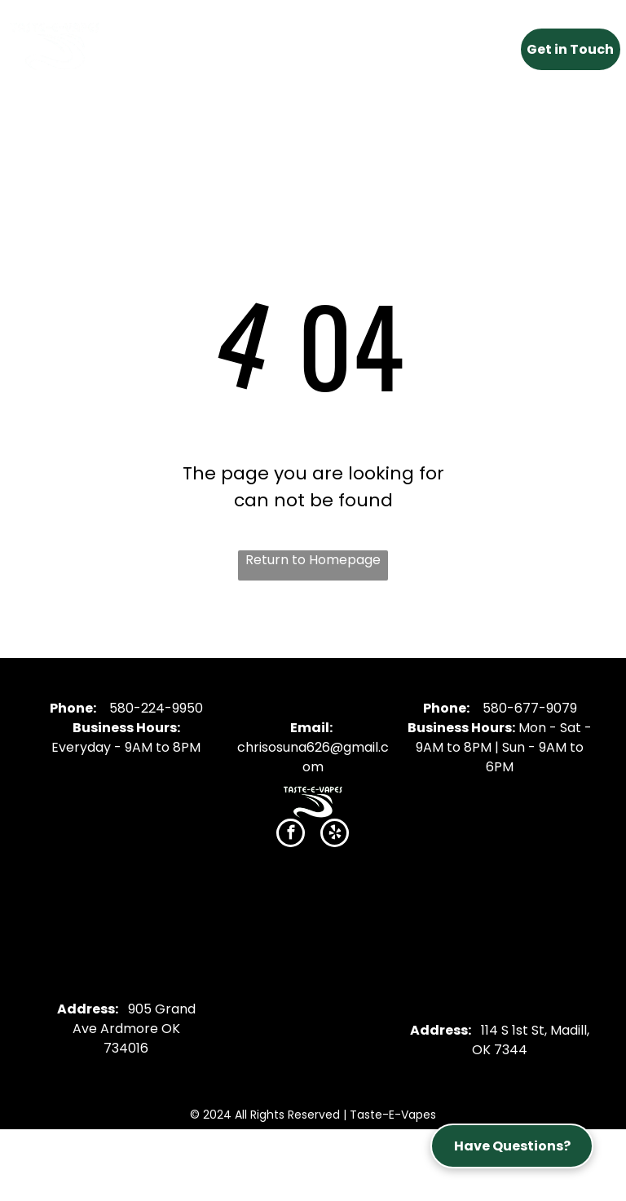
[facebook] (290, 835)
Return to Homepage (313, 559)
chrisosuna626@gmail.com (313, 757)
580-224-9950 (156, 708)
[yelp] (334, 835)
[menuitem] (180, 45)
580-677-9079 (530, 708)
